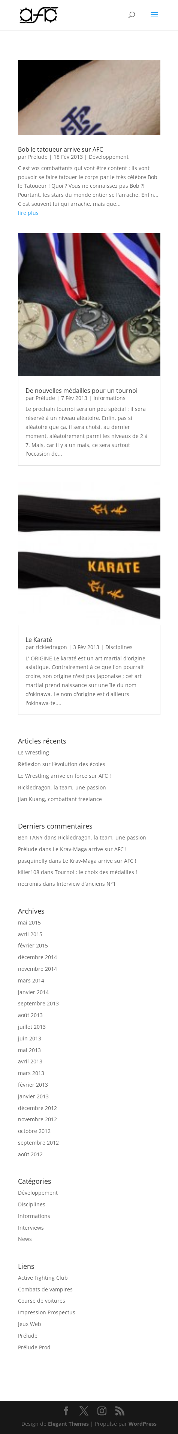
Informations (109, 397)
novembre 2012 (37, 1119)
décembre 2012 (37, 1108)
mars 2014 (31, 980)
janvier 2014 (33, 992)
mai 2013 (29, 1050)
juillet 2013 (32, 1026)
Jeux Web (29, 1324)
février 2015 (33, 945)
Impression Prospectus (46, 1312)
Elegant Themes (68, 1423)
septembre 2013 (38, 1003)
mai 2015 (29, 922)
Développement (109, 156)
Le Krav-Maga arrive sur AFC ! (90, 849)
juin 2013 (29, 1038)
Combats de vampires (45, 1289)
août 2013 (30, 1015)
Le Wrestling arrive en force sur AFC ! (64, 775)
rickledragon (51, 647)
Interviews (31, 1227)
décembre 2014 (37, 957)
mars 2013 (31, 1073)
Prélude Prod (34, 1347)
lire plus (28, 212)
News (25, 1238)
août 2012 (30, 1154)
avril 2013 (30, 1061)
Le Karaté (38, 640)
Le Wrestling (33, 752)
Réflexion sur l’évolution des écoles (61, 764)
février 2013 (33, 1084)
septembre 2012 (38, 1142)
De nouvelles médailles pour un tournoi (81, 390)
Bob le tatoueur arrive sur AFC (60, 149)
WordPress (143, 1423)
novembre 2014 (37, 968)
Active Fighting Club (43, 1277)
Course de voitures (41, 1300)
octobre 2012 (34, 1130)
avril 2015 (30, 934)
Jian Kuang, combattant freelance (60, 799)
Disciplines (119, 647)
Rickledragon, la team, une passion (62, 787)
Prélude (38, 156)
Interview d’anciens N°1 (86, 883)
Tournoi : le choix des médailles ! (96, 872)
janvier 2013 (33, 1096)
